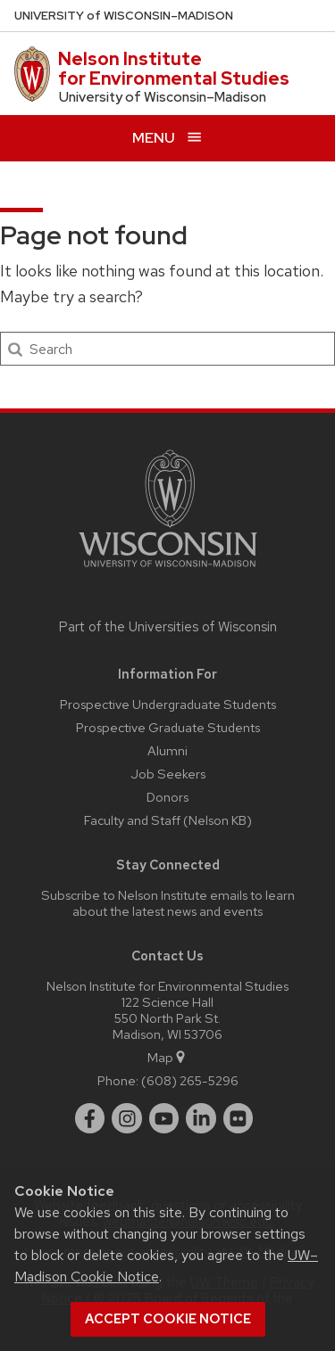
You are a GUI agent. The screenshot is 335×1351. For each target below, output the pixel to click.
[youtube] (164, 1118)
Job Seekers (167, 773)
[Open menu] (167, 138)
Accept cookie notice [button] (168, 1319)
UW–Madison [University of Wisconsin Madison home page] (123, 15)
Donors (167, 796)
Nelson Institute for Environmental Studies (173, 68)
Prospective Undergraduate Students (168, 704)
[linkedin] (201, 1118)
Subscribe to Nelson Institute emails (144, 894)
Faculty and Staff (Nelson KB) (168, 819)
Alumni (167, 750)
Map (167, 1057)
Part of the (168, 627)
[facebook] (90, 1118)
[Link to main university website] (168, 570)
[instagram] (127, 1118)
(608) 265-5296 (190, 1080)
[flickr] (238, 1118)
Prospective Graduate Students (168, 727)
